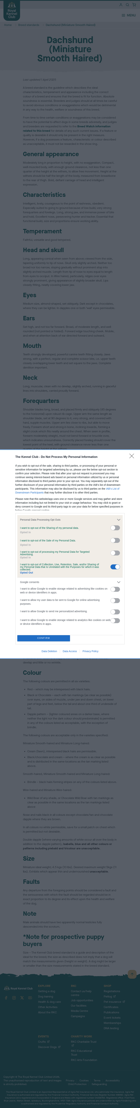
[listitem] (70, 520)
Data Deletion (49, 651)
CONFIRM (43, 638)
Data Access (70, 651)
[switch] (115, 527)
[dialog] (70, 554)
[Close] (132, 457)
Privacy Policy (90, 651)
